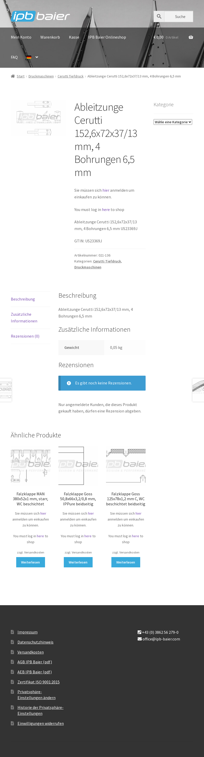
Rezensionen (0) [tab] (25, 336)
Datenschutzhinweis (35, 642)
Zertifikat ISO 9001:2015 (38, 681)
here (106, 209)
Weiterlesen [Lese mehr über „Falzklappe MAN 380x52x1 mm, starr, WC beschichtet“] (30, 562)
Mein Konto (21, 37)
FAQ (14, 57)
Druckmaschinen (41, 76)
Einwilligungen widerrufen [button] (40, 723)
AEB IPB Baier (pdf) (34, 671)
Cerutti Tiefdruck (71, 76)
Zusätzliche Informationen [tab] (24, 317)
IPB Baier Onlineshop (107, 37)
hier (105, 190)
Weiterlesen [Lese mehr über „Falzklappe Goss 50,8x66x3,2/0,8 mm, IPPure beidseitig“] (78, 562)
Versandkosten (30, 652)
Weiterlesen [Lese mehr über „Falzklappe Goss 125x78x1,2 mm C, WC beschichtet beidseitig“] (125, 562)
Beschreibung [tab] (23, 299)
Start (20, 76)
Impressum (27, 632)
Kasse (74, 37)
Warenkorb (50, 37)
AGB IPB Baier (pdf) (34, 661)
